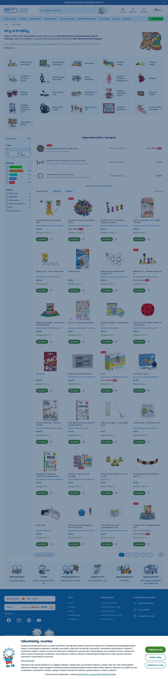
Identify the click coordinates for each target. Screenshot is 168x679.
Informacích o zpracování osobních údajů (96, 674)
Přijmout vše (155, 649)
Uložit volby (155, 657)
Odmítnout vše (155, 665)
